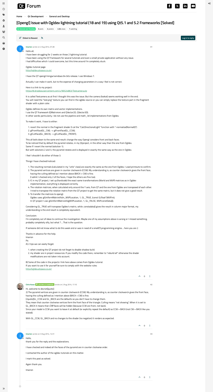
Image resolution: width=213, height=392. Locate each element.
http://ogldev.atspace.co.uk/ (39, 70)
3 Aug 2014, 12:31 (47, 333)
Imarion (29, 46)
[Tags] (3, 14)
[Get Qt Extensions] (3, 43)
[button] (3, 388)
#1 (151, 46)
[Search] (3, 37)
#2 (151, 284)
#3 (151, 333)
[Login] (209, 3)
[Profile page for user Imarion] (20, 48)
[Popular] (3, 20)
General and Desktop (26, 29)
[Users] (3, 26)
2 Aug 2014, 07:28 (47, 46)
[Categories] (3, 3)
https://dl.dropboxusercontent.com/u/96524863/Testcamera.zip (56, 90)
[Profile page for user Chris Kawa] (20, 286)
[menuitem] (209, 3)
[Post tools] (150, 276)
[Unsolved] (3, 49)
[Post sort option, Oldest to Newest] (28, 38)
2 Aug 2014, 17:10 (70, 284)
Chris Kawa (30, 284)
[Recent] (3, 9)
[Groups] (3, 31)
